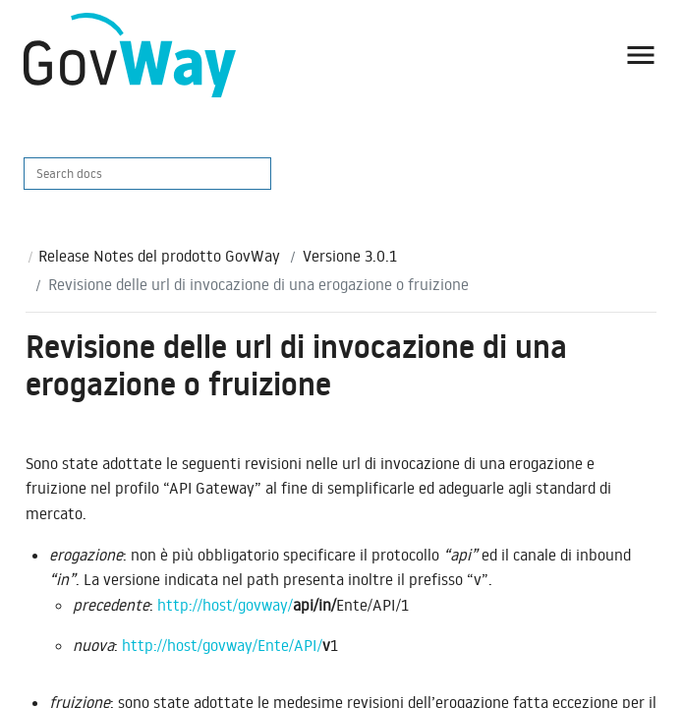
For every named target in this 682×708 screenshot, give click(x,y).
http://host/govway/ (225, 605)
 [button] (640, 55)
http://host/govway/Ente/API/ (222, 645)
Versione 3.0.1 (350, 256)
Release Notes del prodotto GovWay (159, 256)
